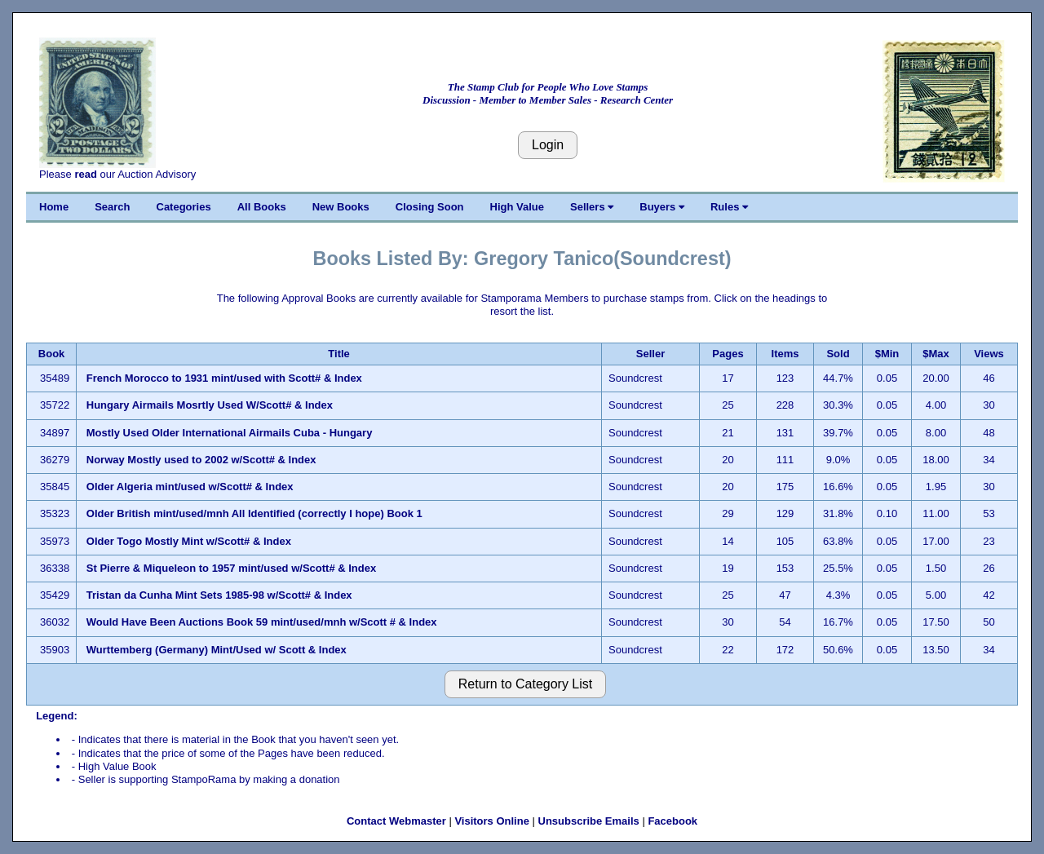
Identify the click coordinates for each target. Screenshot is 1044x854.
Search (112, 207)
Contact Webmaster (396, 821)
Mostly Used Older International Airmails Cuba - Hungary (229, 433)
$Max (935, 353)
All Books (261, 207)
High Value (517, 207)
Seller (650, 353)
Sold (837, 353)
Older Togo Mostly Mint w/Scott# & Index (188, 541)
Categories (184, 207)
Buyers (661, 207)
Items (785, 353)
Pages (727, 353)
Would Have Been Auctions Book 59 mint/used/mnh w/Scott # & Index (261, 622)
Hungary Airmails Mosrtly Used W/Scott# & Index (209, 405)
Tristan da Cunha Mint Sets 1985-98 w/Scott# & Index (219, 595)
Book (51, 353)
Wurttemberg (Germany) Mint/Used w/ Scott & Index (216, 650)
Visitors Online (491, 821)
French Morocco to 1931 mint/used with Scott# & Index (224, 378)
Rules (729, 207)
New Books (340, 207)
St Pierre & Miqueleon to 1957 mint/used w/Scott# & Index (231, 568)
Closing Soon (430, 207)
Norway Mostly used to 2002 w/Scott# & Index (201, 460)
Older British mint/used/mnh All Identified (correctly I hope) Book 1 (254, 513)
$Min (887, 353)
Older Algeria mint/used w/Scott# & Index (190, 486)
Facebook (672, 821)
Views (989, 353)
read (85, 174)
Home (54, 207)
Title (339, 353)
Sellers (591, 207)
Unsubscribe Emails (588, 821)
